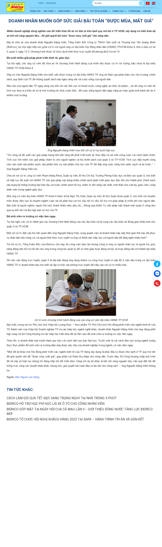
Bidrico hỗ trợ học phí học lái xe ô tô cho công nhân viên (56, 404)
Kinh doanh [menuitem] (64, 11)
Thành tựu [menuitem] (118, 11)
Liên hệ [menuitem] (146, 11)
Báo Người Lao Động (27, 377)
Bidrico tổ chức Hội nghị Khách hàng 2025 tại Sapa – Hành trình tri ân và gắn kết (75, 419)
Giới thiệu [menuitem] (48, 11)
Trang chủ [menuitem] (35, 11)
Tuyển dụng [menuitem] (134, 11)
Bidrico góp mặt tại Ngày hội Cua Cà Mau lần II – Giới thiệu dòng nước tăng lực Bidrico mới (80, 411)
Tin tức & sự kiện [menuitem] (98, 11)
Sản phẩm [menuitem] (80, 11)
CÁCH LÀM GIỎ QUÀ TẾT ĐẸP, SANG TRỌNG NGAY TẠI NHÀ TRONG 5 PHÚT (62, 398)
